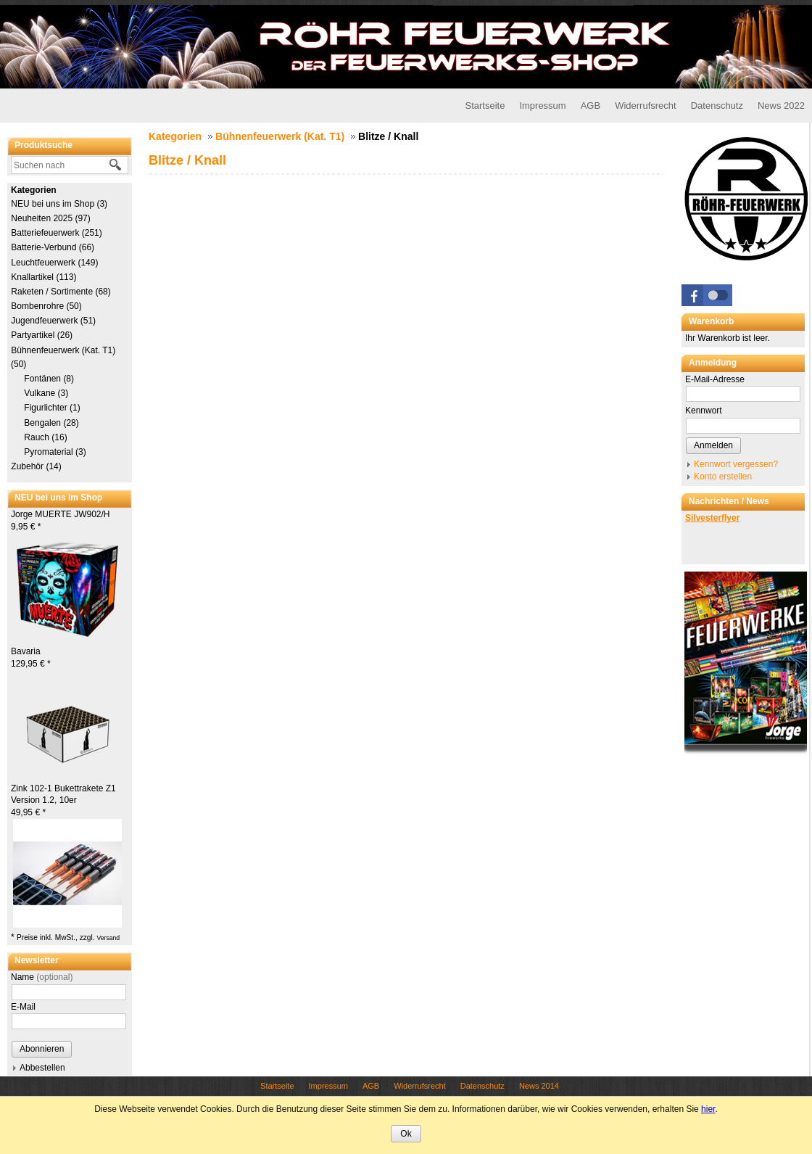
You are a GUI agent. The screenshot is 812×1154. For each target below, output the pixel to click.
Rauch (45, 437)
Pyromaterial (55, 452)
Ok (405, 1134)
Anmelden (713, 445)
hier (708, 1109)
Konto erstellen (723, 476)
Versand (108, 937)
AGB (590, 105)
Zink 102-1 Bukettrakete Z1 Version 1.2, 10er (63, 800)
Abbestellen (42, 1068)
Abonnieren (42, 1049)
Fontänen (49, 379)
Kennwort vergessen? (736, 464)
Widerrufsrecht (645, 105)
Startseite (485, 105)
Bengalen (51, 423)
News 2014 (539, 1085)
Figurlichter (52, 408)
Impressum (542, 105)
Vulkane (46, 393)
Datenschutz (717, 105)
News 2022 (781, 105)
